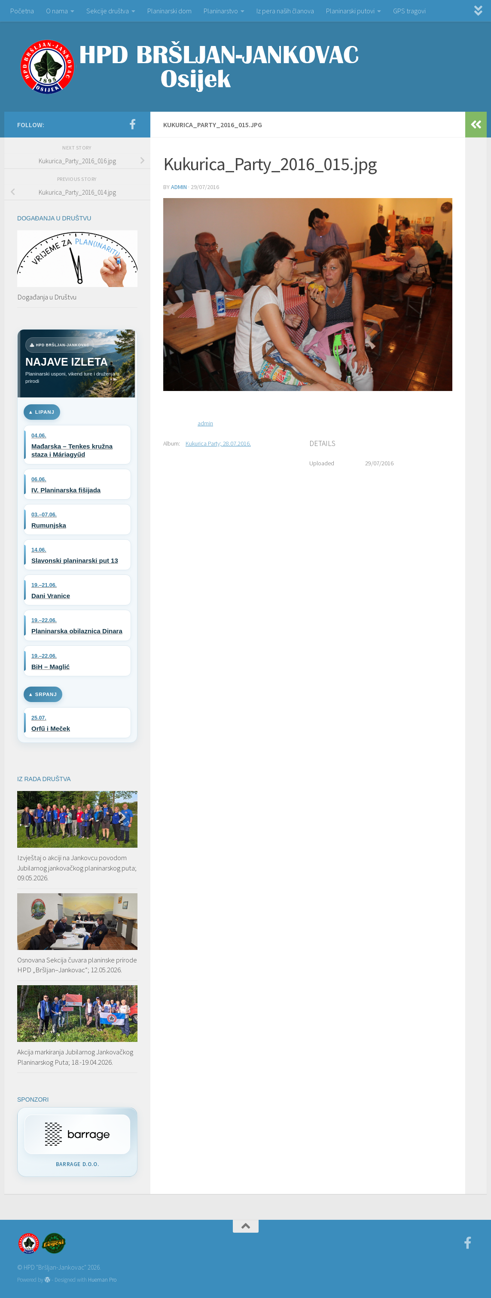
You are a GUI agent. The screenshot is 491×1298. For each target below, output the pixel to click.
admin (179, 187)
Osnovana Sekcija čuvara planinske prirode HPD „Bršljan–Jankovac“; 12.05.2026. (77, 965)
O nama (57, 10)
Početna (22, 10)
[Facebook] (132, 124)
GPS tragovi (409, 10)
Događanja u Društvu (46, 297)
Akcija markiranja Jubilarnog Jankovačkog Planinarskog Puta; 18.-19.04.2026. (75, 1057)
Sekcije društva (107, 10)
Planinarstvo (221, 10)
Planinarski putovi (350, 10)
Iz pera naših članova (285, 10)
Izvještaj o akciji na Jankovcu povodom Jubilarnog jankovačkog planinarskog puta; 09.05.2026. (77, 868)
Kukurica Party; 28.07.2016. (218, 443)
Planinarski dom (169, 10)
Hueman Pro (102, 1279)
